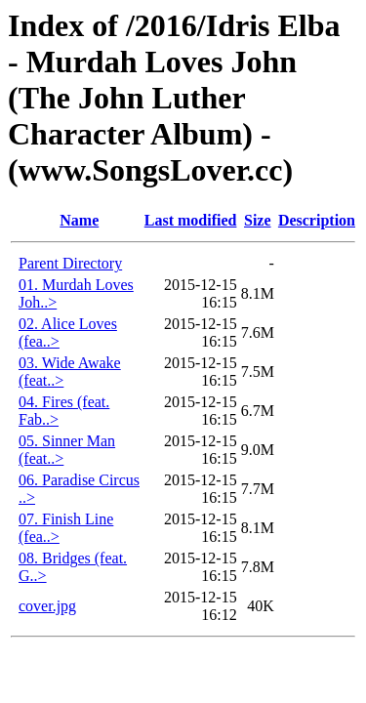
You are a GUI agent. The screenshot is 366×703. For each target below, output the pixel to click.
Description (316, 220)
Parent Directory (70, 263)
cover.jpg (47, 606)
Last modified (190, 220)
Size (257, 220)
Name (79, 220)
